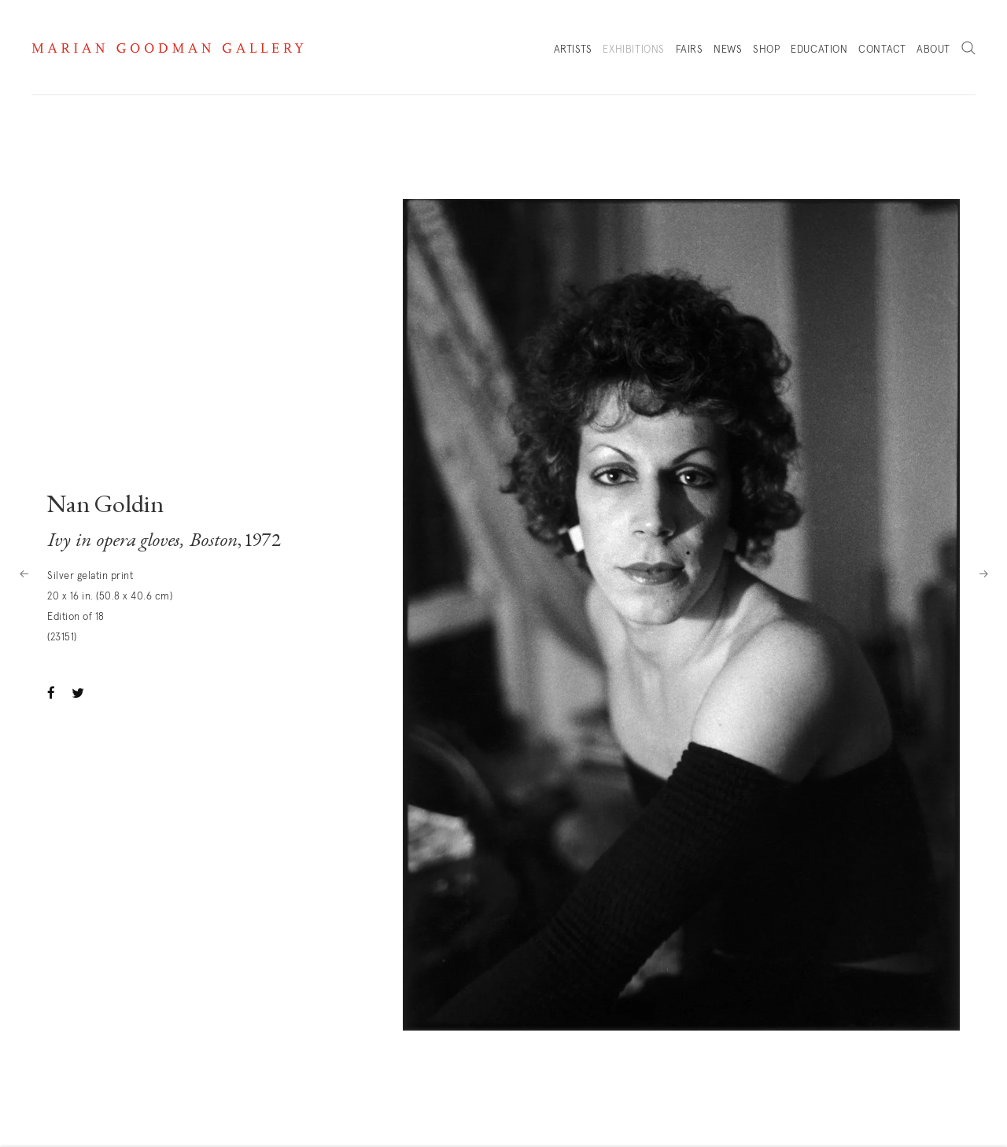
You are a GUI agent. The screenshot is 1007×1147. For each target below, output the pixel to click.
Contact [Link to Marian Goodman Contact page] (882, 50)
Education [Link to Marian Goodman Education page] (819, 50)
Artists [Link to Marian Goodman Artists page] (573, 50)
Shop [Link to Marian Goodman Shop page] (766, 54)
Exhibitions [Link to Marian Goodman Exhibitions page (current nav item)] (634, 50)
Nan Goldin (105, 506)
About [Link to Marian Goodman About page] (933, 50)
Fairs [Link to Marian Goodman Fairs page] (689, 50)
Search (968, 49)
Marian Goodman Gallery (167, 47)
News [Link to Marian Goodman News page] (728, 50)
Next (983, 573)
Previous (23, 573)
